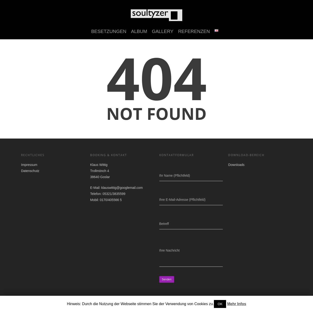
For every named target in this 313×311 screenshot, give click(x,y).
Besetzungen (108, 31)
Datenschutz (30, 171)
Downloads (236, 165)
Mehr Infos (236, 304)
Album (139, 31)
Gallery (162, 31)
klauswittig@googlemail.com (122, 188)
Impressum (29, 165)
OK (220, 304)
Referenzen (194, 31)
